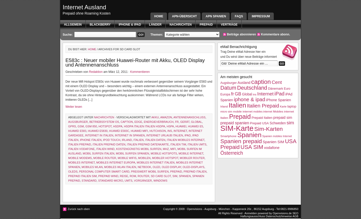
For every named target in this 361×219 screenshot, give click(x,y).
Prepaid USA (259, 123)
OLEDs (72, 171)
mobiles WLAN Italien (120, 167)
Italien (138, 139)
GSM (80, 126)
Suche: (68, 34)
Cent (277, 82)
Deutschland (252, 88)
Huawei (181, 126)
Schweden (278, 123)
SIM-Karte (236, 128)
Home (158, 16)
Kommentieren (140, 72)
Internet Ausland (84, 7)
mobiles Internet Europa (115, 162)
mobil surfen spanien (132, 153)
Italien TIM (178, 144)
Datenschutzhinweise (279, 216)
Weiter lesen (73, 106)
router (143, 176)
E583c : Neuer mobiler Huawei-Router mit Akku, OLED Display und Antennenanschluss (135, 63)
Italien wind (105, 148)
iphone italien (91, 139)
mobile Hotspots (164, 153)
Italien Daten (155, 139)
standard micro (110, 180)
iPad (188, 135)
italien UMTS (197, 144)
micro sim (226, 111)
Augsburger (78, 121)
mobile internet (190, 153)
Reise (124, 176)
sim (174, 176)
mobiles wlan (92, 167)
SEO (295, 213)
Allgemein (73, 24)
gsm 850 (91, 126)
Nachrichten (180, 24)
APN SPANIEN (216, 16)
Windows (160, 180)
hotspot (105, 126)
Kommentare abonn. (275, 34)
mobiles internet (81, 162)
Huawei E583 (77, 130)
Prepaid (206, 24)
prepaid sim (282, 118)
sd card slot (161, 176)
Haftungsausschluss (252, 216)
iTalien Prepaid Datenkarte (148, 144)
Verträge (229, 24)
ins (169, 130)
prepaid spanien (234, 123)
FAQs (239, 16)
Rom (133, 176)
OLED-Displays (194, 167)
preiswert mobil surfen (149, 171)
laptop (291, 106)
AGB (295, 216)
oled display (171, 167)
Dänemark (275, 88)
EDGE (138, 121)
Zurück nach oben (79, 208)
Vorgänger (143, 180)
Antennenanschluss (189, 117)
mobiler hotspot (165, 157)
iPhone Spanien (278, 100)
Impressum (261, 16)
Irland (127, 139)
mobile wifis (127, 157)
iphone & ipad (130, 24)
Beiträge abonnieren (241, 34)
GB (238, 93)
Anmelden (250, 213)
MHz (166, 148)
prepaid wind (108, 176)
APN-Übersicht (184, 16)
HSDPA (117, 126)
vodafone (271, 147)
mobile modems (80, 157)
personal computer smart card (104, 171)
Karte (283, 106)
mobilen (144, 157)
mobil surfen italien (98, 153)
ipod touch (111, 139)
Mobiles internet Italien (155, 162)
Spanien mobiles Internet (277, 136)
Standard (89, 180)
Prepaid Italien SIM (82, 176)
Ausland (244, 83)
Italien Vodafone (81, 148)
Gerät (185, 121)
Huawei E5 (195, 126)
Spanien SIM (273, 142)
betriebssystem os (104, 121)
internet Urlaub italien (164, 135)
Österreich (231, 153)
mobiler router (192, 157)
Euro (287, 88)
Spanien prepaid (241, 141)
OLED (156, 167)
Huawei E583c (119, 130)
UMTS (128, 180)
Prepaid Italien (195, 171)
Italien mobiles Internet (186, 139)
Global (196, 121)
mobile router (104, 157)
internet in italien (99, 135)
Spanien (185, 176)
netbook (144, 167)
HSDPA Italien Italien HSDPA (144, 126)
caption (127, 121)
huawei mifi (139, 130)
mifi (173, 148)
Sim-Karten (268, 129)
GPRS (72, 126)
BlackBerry (100, 24)
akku (155, 117)
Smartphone (228, 136)
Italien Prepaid (79, 144)
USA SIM (251, 147)
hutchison (157, 130)
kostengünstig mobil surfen (138, 148)
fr (177, 121)
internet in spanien (130, 135)
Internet (180, 130)
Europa (225, 94)
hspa (170, 126)
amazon (166, 117)
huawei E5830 (97, 130)
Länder (155, 24)
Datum (228, 88)
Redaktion (96, 72)
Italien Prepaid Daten (109, 144)
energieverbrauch (158, 121)
